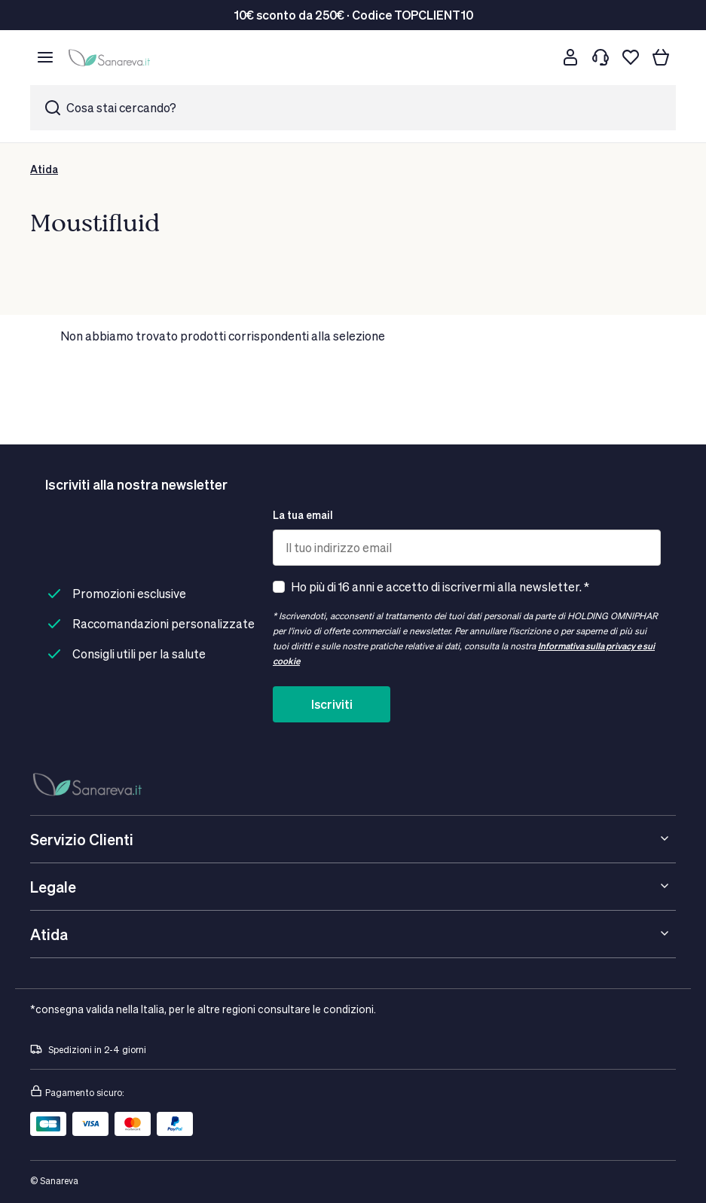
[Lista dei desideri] (631, 57)
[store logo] (111, 57)
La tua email (303, 514)
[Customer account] (570, 57)
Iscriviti (332, 704)
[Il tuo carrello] (661, 57)
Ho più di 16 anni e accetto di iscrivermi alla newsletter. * (440, 586)
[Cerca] (540, 57)
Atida (44, 169)
